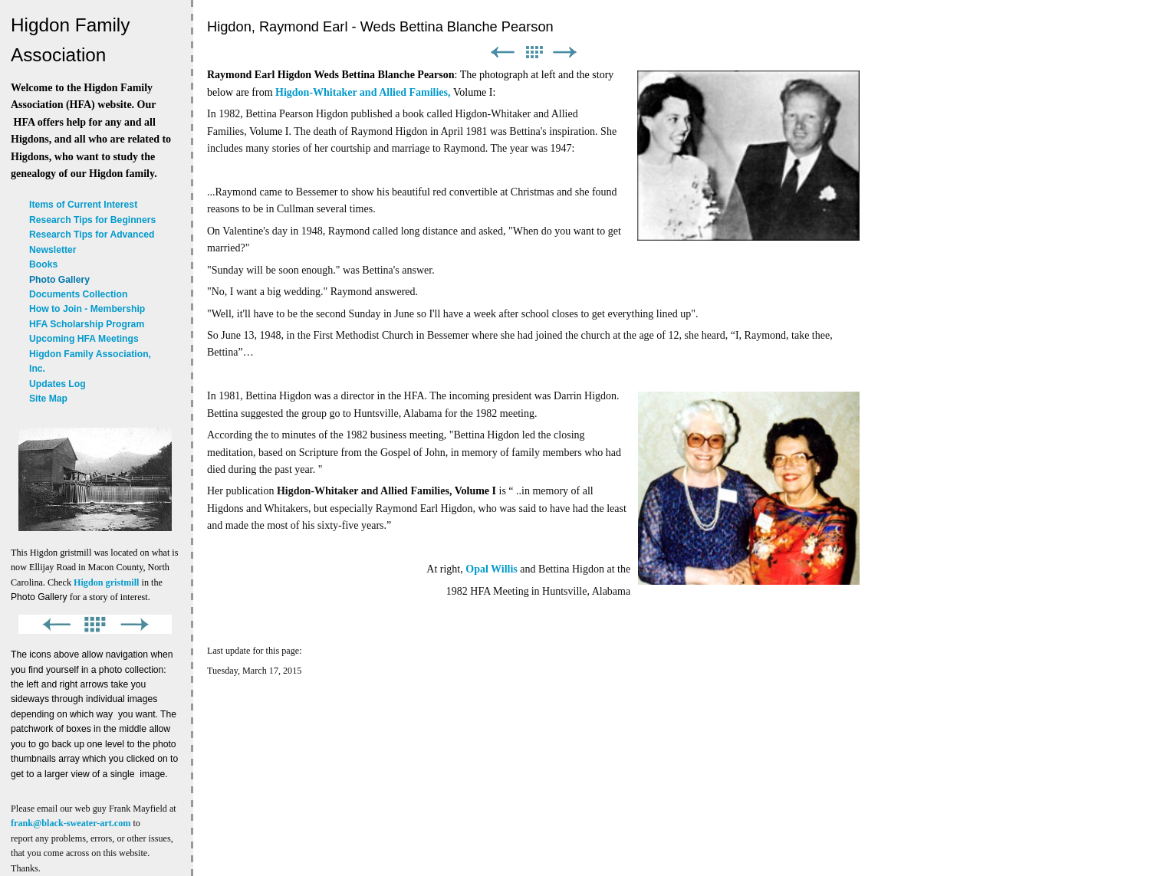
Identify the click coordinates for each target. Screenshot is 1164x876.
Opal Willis (491, 569)
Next (565, 52)
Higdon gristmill (106, 582)
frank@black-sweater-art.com (70, 823)
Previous (502, 52)
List (534, 52)
